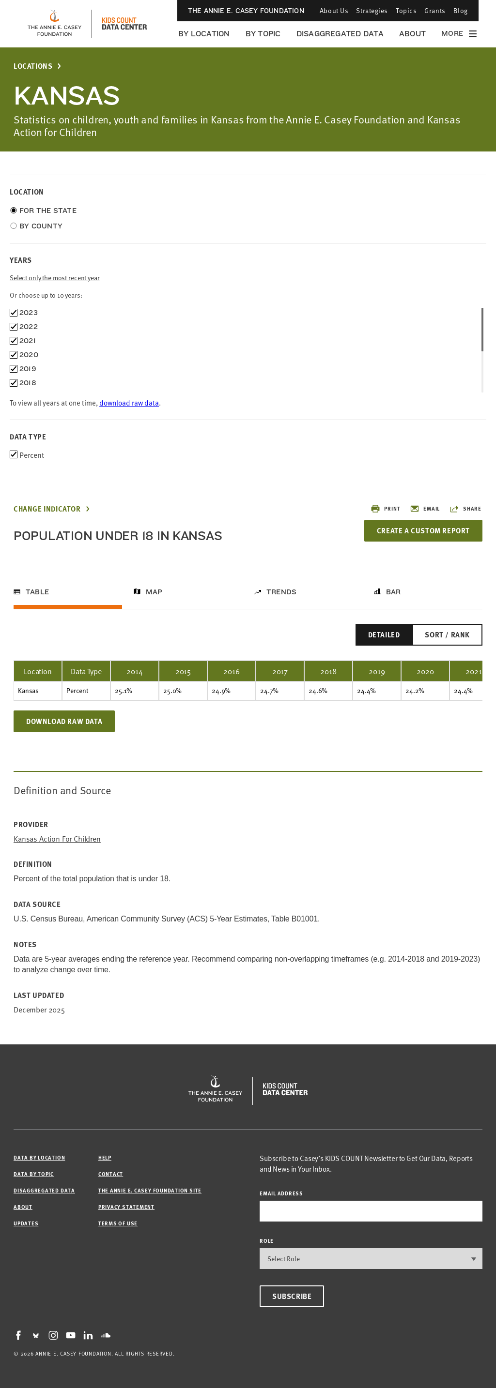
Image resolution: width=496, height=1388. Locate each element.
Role (267, 1240)
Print (385, 508)
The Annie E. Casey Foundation (246, 11)
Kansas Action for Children (57, 838)
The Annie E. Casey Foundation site (150, 1190)
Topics (406, 10)
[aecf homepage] (54, 23)
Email (425, 508)
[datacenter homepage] (124, 23)
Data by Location (39, 1157)
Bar (393, 592)
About (412, 33)
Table (37, 592)
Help (104, 1157)
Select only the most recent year (55, 277)
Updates (26, 1223)
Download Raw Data (64, 721)
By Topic (263, 33)
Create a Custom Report (423, 530)
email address (281, 1193)
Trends (281, 592)
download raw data (129, 402)
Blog (460, 10)
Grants (434, 10)
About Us (334, 10)
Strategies (372, 10)
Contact (110, 1173)
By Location (204, 33)
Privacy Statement (126, 1206)
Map (154, 592)
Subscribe (291, 1296)
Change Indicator (47, 509)
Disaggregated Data (340, 33)
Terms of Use (118, 1223)
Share (465, 508)
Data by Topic (34, 1173)
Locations (33, 66)
